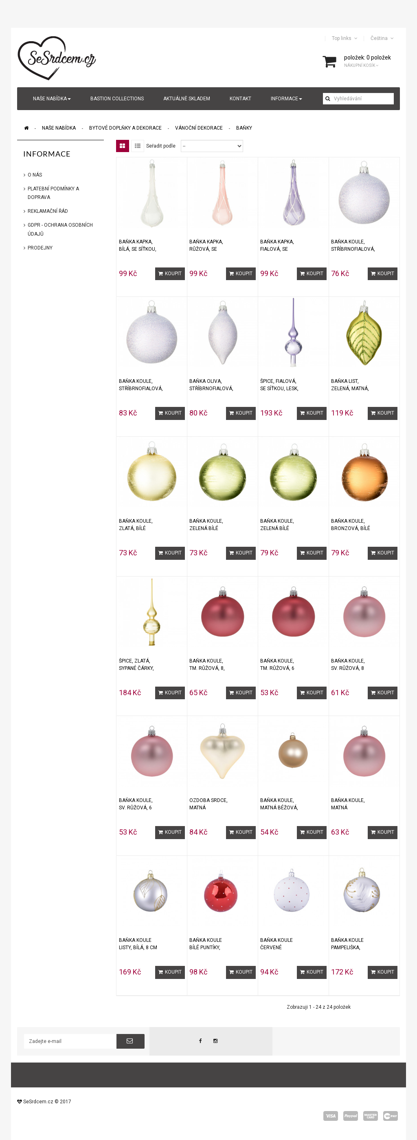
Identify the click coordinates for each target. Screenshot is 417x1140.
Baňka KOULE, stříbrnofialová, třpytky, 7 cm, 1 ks (353, 245)
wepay (390, 1116)
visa (330, 1116)
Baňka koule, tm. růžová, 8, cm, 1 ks (207, 664)
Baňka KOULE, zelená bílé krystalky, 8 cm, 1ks (277, 524)
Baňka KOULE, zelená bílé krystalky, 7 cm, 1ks (206, 524)
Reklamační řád (48, 211)
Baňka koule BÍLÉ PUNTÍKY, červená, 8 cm (207, 943)
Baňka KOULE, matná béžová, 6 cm (279, 804)
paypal (350, 1116)
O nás (35, 175)
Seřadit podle (161, 146)
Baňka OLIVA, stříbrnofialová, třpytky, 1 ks (211, 384)
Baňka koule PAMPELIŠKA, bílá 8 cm (347, 943)
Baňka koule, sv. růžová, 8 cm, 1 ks (348, 664)
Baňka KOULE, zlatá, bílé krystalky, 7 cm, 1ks (136, 524)
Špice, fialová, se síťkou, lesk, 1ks (279, 384)
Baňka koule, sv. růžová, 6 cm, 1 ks (136, 804)
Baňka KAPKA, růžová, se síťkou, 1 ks (206, 245)
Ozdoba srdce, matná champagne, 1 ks (208, 804)
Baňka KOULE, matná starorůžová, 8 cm (349, 804)
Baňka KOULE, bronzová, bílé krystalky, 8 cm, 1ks (350, 524)
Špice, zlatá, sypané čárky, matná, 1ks (136, 664)
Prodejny (40, 248)
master (370, 1116)
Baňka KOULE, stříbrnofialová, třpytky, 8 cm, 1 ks (141, 384)
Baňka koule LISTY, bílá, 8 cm (138, 943)
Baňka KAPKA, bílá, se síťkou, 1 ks (137, 245)
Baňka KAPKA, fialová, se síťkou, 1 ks (277, 245)
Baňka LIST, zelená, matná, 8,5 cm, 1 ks (350, 384)
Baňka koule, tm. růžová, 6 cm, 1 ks (277, 664)
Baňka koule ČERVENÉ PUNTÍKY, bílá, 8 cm (278, 943)
